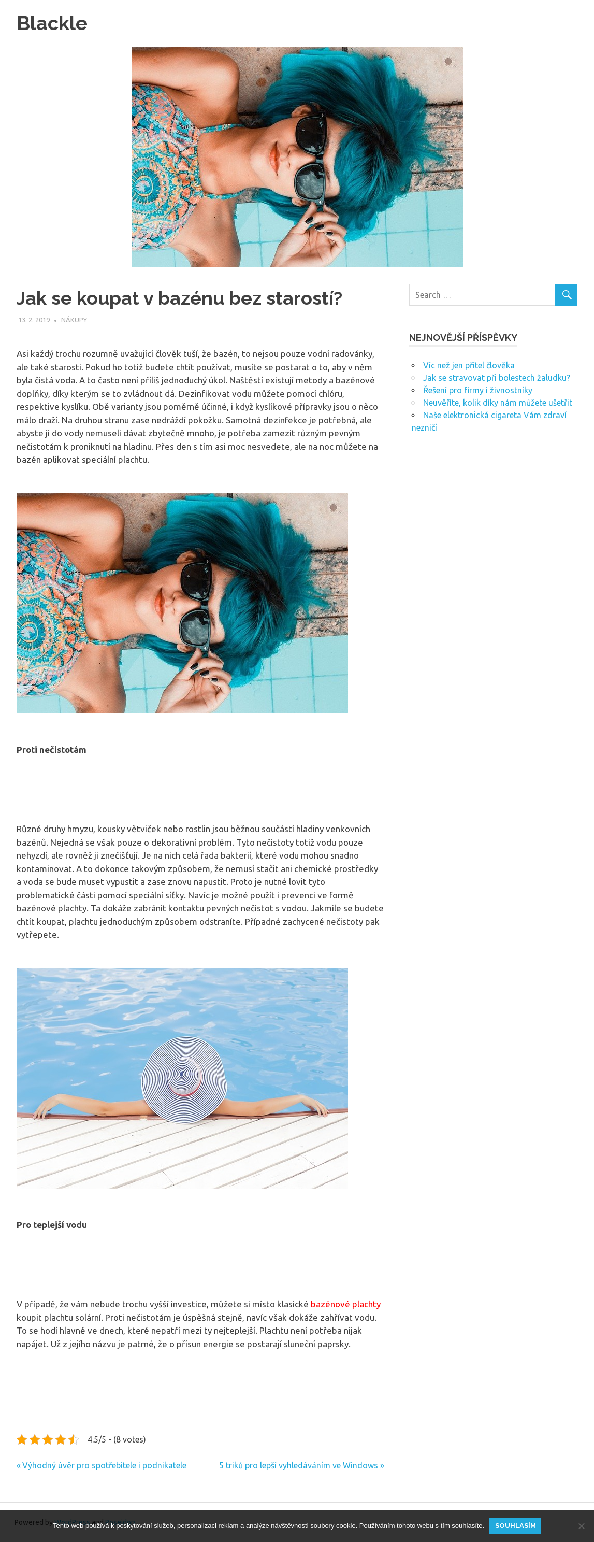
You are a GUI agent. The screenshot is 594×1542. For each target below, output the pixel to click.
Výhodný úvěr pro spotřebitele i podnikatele (104, 1465)
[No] (581, 1526)
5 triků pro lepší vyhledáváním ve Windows (298, 1465)
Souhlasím (515, 1526)
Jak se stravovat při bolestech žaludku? (496, 377)
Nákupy (74, 319)
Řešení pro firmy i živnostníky (477, 389)
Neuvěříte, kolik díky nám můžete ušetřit (497, 402)
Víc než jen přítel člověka (469, 364)
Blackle (52, 23)
